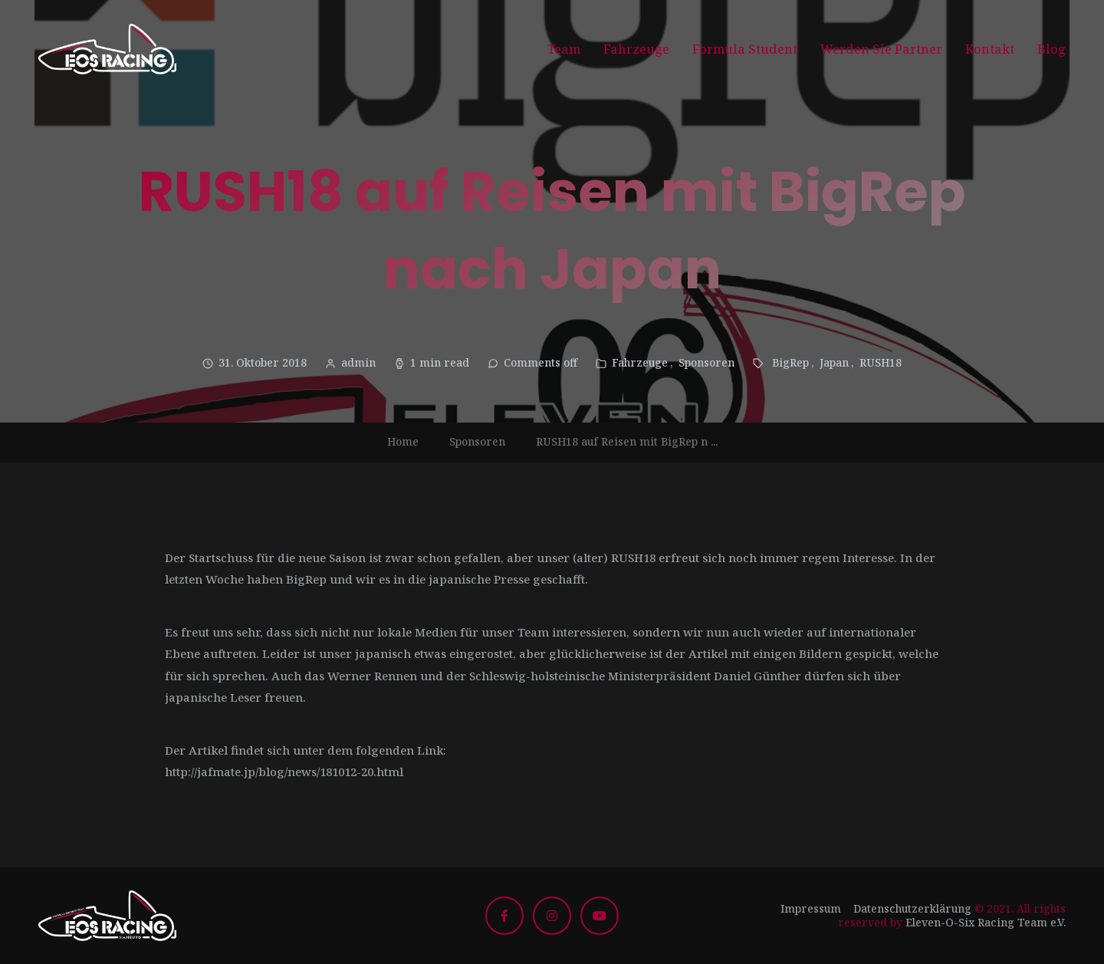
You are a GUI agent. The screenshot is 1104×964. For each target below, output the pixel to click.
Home (403, 441)
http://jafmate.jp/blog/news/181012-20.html (284, 771)
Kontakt (989, 49)
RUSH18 (880, 362)
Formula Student (744, 49)
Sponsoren (706, 362)
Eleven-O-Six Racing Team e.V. (985, 922)
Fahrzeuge (636, 49)
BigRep (790, 362)
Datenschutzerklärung (912, 908)
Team (563, 49)
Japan (834, 362)
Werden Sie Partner (881, 49)
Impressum (810, 908)
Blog (1051, 49)
